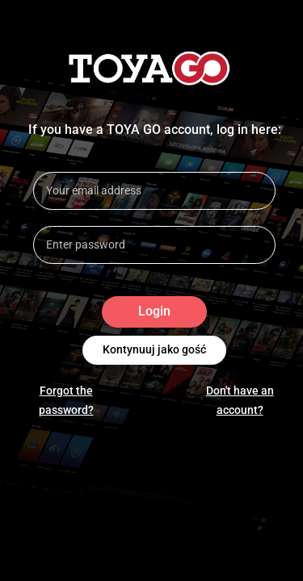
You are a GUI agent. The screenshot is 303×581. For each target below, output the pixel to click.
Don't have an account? (240, 400)
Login (154, 312)
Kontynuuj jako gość (154, 350)
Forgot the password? (66, 400)
